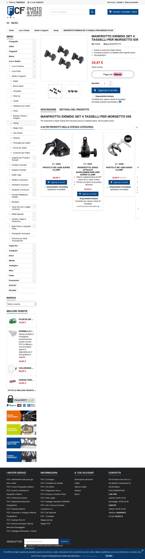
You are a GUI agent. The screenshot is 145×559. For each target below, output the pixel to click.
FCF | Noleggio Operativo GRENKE (55, 501)
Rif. (93, 44)
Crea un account (131, 2)
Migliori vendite (17, 311)
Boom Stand (18, 86)
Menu (10, 36)
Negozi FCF (45, 524)
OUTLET (12, 285)
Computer (13, 251)
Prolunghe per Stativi (21, 143)
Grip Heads (18, 133)
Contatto (115, 473)
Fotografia (13, 41)
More (11, 270)
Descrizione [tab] (48, 109)
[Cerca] (72, 12)
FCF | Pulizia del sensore (17, 498)
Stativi (15, 81)
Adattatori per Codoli (21, 106)
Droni (11, 256)
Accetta (109, 556)
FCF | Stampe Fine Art (16, 520)
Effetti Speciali (17, 214)
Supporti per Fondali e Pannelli (21, 159)
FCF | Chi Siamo (47, 487)
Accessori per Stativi (21, 153)
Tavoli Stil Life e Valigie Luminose (21, 208)
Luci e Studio (15, 61)
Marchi (11, 298)
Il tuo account (84, 473)
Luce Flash (16, 71)
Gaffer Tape (16, 175)
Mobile (12, 261)
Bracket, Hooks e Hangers (20, 117)
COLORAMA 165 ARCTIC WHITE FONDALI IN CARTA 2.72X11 (27, 368)
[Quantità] (105, 83)
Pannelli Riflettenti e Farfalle (20, 196)
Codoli (15, 101)
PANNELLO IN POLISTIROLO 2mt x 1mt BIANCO (27, 331)
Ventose (16, 138)
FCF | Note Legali (48, 498)
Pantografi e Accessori (21, 233)
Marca (106, 44)
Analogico (13, 265)
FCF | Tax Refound (48, 513)
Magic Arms (18, 128)
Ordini (77, 483)
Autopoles (17, 91)
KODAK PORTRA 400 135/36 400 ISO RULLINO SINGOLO (27, 380)
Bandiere (15, 202)
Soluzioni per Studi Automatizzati (19, 239)
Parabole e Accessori (20, 190)
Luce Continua (18, 66)
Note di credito (81, 487)
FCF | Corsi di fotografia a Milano (20, 487)
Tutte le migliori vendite (22, 390)
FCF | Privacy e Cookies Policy (53, 494)
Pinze (15, 111)
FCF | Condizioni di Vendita (52, 483)
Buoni (77, 494)
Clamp (16, 123)
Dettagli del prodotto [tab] (74, 109)
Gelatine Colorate (19, 170)
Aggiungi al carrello (105, 90)
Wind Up (16, 96)
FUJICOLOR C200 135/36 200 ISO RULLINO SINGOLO (27, 319)
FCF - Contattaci (47, 516)
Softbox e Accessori (20, 180)
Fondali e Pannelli (19, 165)
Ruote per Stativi (20, 148)
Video (11, 46)
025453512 (20, 2)
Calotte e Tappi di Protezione (19, 220)
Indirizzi (78, 490)
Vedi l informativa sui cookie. (91, 556)
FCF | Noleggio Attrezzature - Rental (21, 531)
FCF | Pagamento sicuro (51, 490)
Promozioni (14, 280)
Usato (11, 275)
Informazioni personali (84, 479)
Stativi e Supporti (19, 76)
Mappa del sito (47, 520)
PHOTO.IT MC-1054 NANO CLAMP (119, 168)
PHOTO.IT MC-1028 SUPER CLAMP (56, 168)
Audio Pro (13, 246)
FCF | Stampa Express (16, 509)
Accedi (119, 2)
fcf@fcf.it (39, 2)
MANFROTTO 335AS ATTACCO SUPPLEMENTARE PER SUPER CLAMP (88, 171)
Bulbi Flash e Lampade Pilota (21, 227)
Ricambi (12, 290)
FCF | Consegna (47, 479)
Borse (11, 56)
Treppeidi (13, 51)
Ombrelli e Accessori (20, 185)
